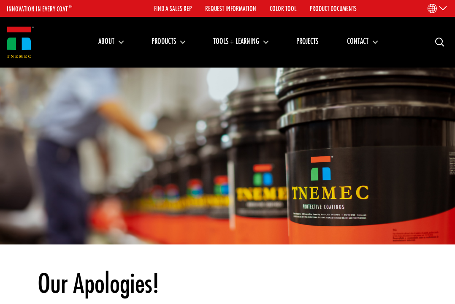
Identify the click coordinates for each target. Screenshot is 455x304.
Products (164, 41)
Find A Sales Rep (173, 8)
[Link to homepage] (20, 42)
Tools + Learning (236, 41)
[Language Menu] (436, 8)
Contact (357, 41)
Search (436, 41)
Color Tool (283, 8)
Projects (307, 41)
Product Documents (333, 8)
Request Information (230, 8)
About (106, 41)
